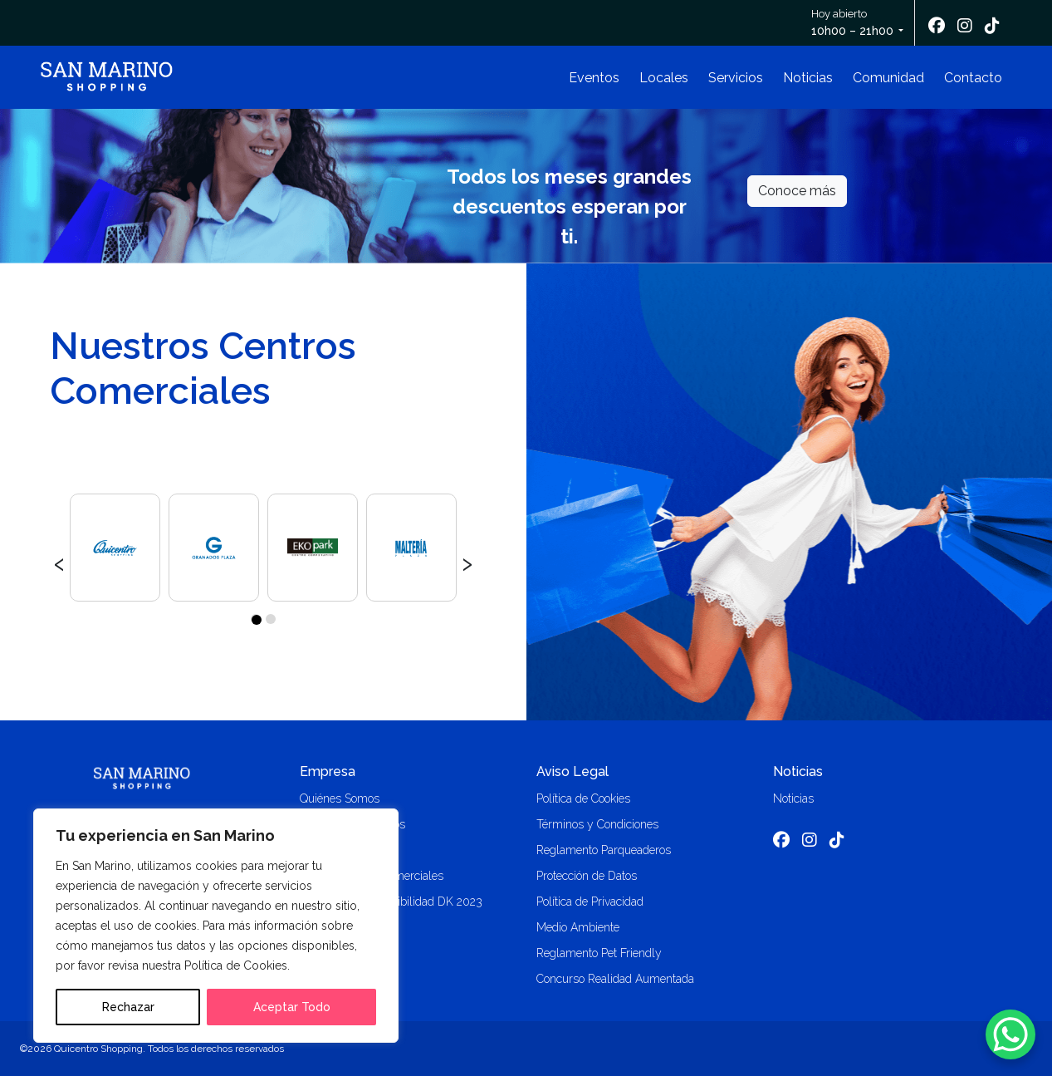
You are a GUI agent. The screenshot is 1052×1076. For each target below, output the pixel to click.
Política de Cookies (583, 798)
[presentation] (59, 561)
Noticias (808, 78)
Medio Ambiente (577, 927)
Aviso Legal (572, 771)
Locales (663, 78)
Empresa (327, 771)
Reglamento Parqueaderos (603, 850)
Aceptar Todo (291, 1007)
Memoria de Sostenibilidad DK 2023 (391, 901)
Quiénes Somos (339, 798)
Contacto (973, 78)
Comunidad (888, 78)
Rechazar (128, 1007)
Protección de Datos (586, 875)
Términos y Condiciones (597, 824)
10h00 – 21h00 (852, 30)
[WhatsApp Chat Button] (1010, 1034)
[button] (256, 619)
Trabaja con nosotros (352, 824)
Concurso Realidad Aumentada (615, 978)
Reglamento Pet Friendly (599, 953)
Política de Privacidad (589, 901)
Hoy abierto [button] (853, 23)
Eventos (594, 78)
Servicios (735, 78)
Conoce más (797, 191)
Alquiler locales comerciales (371, 875)
